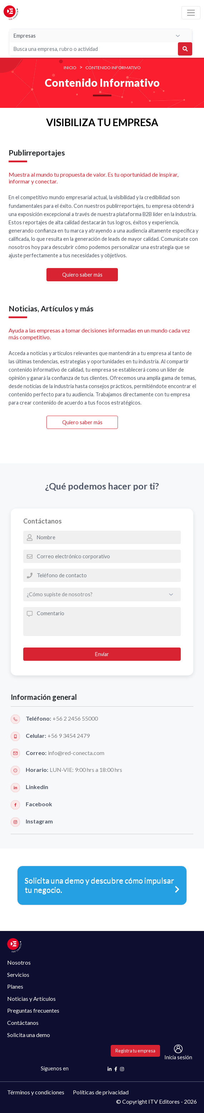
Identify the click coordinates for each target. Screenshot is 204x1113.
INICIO (70, 67)
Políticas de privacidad (101, 1092)
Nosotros (19, 962)
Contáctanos (23, 1022)
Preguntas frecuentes (33, 1010)
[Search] (77, 49)
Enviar (102, 654)
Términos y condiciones (35, 1092)
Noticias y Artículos (31, 998)
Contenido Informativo (113, 67)
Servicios (18, 974)
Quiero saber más (82, 275)
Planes (15, 986)
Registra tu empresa (135, 1051)
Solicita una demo (28, 1034)
